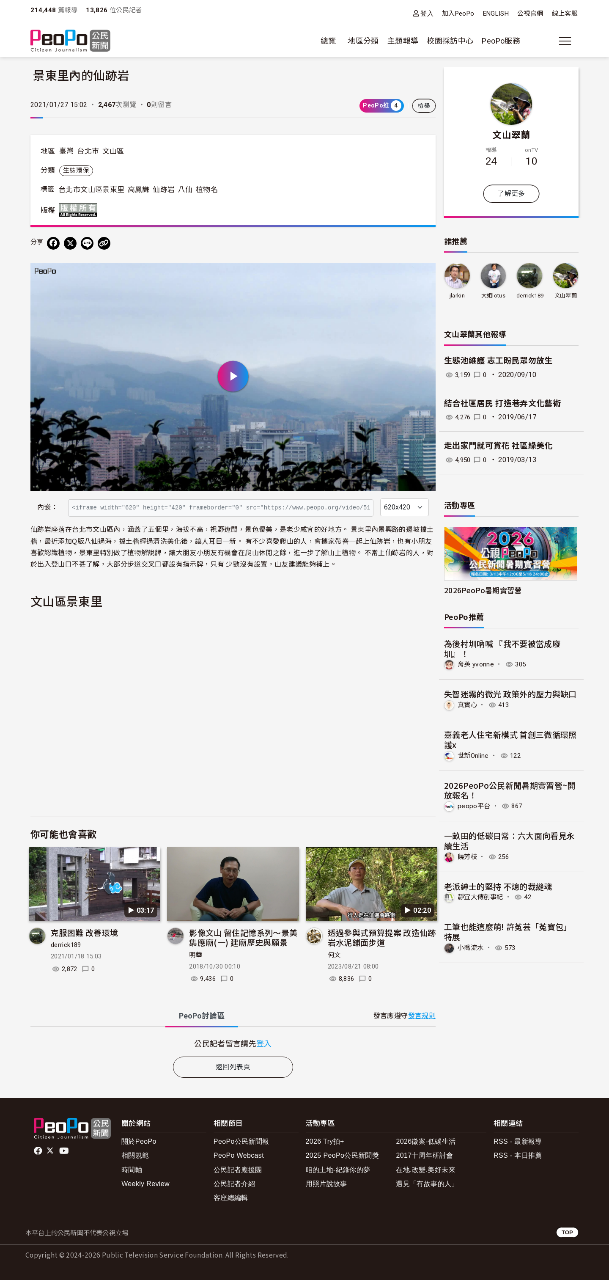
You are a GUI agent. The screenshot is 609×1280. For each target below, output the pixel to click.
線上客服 (565, 13)
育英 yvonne (476, 664)
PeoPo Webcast (239, 1155)
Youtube (64, 1151)
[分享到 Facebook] (53, 243)
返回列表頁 (233, 1067)
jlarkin (457, 295)
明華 (195, 955)
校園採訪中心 (450, 40)
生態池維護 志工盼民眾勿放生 (498, 361)
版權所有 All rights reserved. (80, 210)
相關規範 (135, 1155)
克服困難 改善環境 (84, 932)
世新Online (474, 755)
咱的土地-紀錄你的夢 (338, 1169)
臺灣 (66, 151)
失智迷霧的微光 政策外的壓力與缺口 (510, 693)
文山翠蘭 (511, 134)
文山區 (113, 151)
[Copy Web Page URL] (104, 243)
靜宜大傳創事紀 (482, 896)
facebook (39, 1151)
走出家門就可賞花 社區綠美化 (498, 446)
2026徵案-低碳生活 (425, 1141)
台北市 (88, 151)
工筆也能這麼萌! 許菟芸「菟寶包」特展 (508, 931)
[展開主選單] (565, 41)
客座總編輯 (231, 1197)
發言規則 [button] (422, 1016)
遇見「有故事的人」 (427, 1183)
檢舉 (424, 105)
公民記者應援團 (238, 1169)
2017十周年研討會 (424, 1155)
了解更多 (511, 194)
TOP (567, 1232)
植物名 (207, 189)
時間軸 (131, 1169)
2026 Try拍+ (325, 1141)
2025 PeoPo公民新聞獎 (342, 1155)
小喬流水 (471, 947)
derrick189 (66, 945)
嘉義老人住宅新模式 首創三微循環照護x (510, 739)
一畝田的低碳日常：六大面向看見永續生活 (509, 840)
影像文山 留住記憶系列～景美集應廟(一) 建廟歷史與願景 (243, 937)
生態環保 (76, 170)
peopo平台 (474, 805)
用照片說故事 (326, 1183)
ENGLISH (496, 13)
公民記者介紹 (234, 1183)
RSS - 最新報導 (518, 1141)
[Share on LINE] (87, 243)
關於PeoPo (138, 1141)
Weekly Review (145, 1183)
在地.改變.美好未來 (425, 1169)
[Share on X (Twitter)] (70, 243)
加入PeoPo (458, 13)
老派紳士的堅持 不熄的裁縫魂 (498, 885)
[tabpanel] (233, 1043)
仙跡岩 (164, 189)
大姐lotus (493, 295)
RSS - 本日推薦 (518, 1155)
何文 (334, 955)
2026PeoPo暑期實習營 (483, 590)
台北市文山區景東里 (91, 189)
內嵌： (47, 507)
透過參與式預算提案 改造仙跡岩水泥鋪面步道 (382, 937)
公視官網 (530, 13)
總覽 (328, 40)
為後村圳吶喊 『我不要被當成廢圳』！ (502, 648)
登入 (426, 13)
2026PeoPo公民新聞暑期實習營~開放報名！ (510, 790)
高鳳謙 (139, 189)
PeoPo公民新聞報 (241, 1141)
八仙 (185, 189)
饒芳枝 (468, 856)
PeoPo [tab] (202, 1015)
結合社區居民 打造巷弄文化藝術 (502, 403)
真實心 (468, 705)
